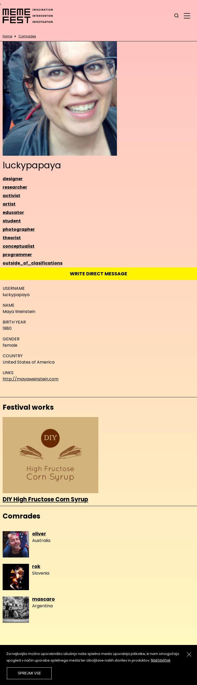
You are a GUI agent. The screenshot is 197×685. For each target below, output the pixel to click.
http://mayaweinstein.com (30, 379)
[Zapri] (189, 654)
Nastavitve (160, 660)
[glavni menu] (187, 15)
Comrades (27, 36)
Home (7, 36)
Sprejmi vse (29, 673)
